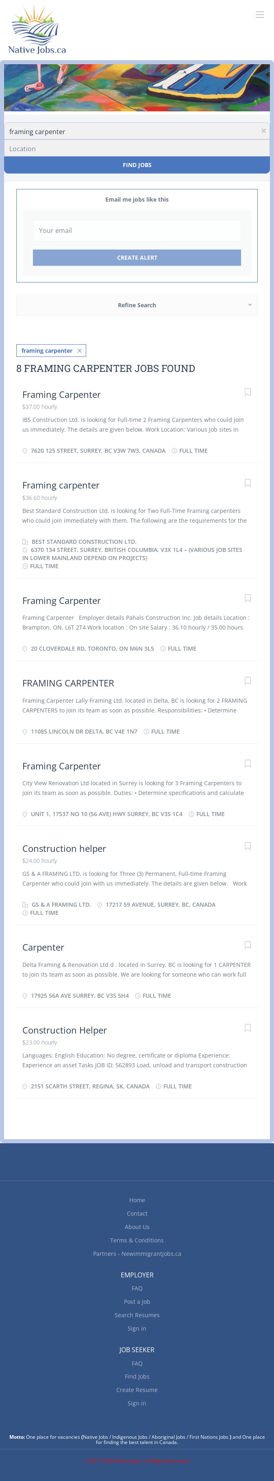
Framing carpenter (61, 485)
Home (137, 1200)
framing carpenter (47, 350)
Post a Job (137, 1301)
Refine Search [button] (137, 305)
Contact (137, 1213)
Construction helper (64, 848)
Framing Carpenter (61, 394)
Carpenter (43, 947)
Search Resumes (137, 1315)
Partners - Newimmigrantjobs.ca (137, 1253)
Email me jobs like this (137, 199)
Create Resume (137, 1390)
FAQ (137, 1288)
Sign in (137, 1328)
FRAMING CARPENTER (68, 683)
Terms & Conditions (137, 1240)
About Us (137, 1227)
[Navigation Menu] (260, 14)
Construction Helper (64, 1030)
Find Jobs (137, 165)
